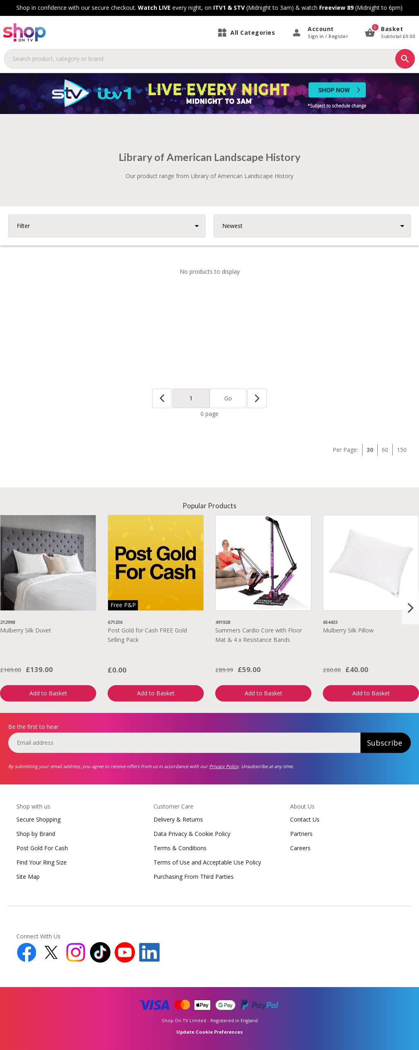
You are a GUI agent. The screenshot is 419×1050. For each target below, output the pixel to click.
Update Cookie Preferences (209, 1032)
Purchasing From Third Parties (193, 876)
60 (385, 450)
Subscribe (384, 743)
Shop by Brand (35, 834)
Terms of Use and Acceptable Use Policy (207, 862)
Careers (300, 848)
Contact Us (305, 819)
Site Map (28, 876)
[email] (184, 743)
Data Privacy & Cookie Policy (191, 834)
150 (402, 450)
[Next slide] (410, 608)
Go (228, 398)
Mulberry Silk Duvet (25, 630)
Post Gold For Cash (42, 848)
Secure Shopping (38, 819)
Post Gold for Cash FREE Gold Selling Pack (147, 634)
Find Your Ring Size (41, 862)
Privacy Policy (224, 766)
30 (370, 450)
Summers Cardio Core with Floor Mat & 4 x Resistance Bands (258, 634)
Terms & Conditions (180, 848)
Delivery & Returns (178, 819)
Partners (301, 834)
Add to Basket (48, 693)
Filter (23, 226)
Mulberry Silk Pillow (348, 630)
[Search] (405, 59)
